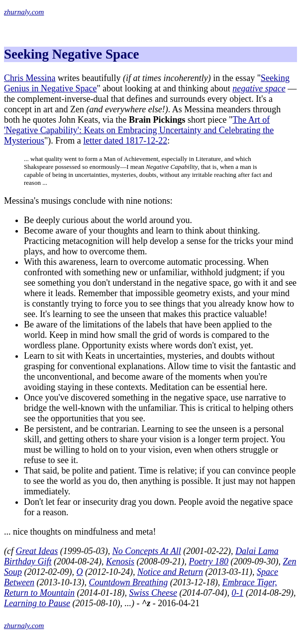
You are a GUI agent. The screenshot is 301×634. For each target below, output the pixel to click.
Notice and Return (170, 572)
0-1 (237, 593)
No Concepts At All (146, 551)
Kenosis (120, 561)
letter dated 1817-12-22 (125, 141)
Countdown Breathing (128, 582)
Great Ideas (36, 551)
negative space (258, 88)
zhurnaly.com (24, 12)
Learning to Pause (37, 603)
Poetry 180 (208, 561)
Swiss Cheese (153, 593)
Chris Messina (30, 78)
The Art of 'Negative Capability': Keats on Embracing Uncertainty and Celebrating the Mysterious (139, 130)
